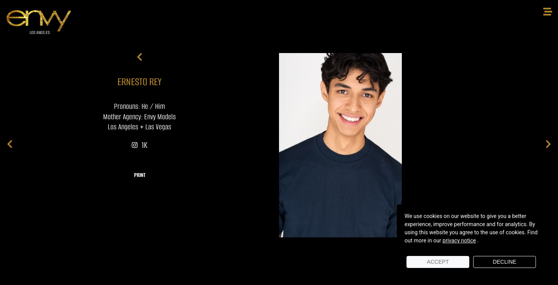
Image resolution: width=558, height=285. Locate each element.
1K (139, 145)
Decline (505, 262)
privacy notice (459, 240)
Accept (438, 262)
